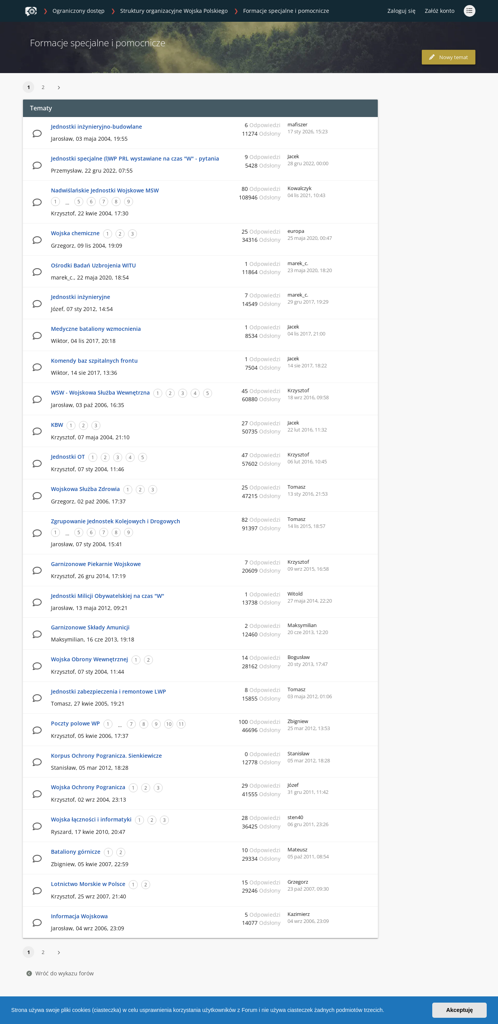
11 (181, 724)
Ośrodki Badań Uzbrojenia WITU (93, 265)
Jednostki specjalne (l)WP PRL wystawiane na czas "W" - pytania (135, 158)
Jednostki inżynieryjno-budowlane (96, 126)
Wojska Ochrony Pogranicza (88, 787)
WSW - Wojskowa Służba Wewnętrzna (100, 392)
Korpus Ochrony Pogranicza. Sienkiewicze (106, 755)
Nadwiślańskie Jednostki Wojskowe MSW (105, 190)
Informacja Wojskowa (79, 916)
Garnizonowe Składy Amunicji (90, 627)
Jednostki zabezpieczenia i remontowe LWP (108, 691)
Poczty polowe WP (75, 723)
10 (169, 724)
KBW (57, 424)
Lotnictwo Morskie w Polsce (88, 884)
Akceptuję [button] (459, 1010)
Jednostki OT (68, 456)
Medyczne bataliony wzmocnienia (96, 328)
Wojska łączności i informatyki (91, 819)
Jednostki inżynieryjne (80, 297)
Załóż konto (439, 10)
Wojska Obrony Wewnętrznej (89, 659)
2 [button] (43, 87)
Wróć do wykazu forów (60, 973)
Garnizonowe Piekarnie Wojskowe (96, 564)
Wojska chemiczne (75, 233)
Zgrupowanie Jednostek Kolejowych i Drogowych (115, 521)
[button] (387, 1011)
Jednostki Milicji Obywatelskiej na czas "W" (107, 595)
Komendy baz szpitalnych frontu (94, 360)
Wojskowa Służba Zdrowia (85, 489)
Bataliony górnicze (75, 851)
